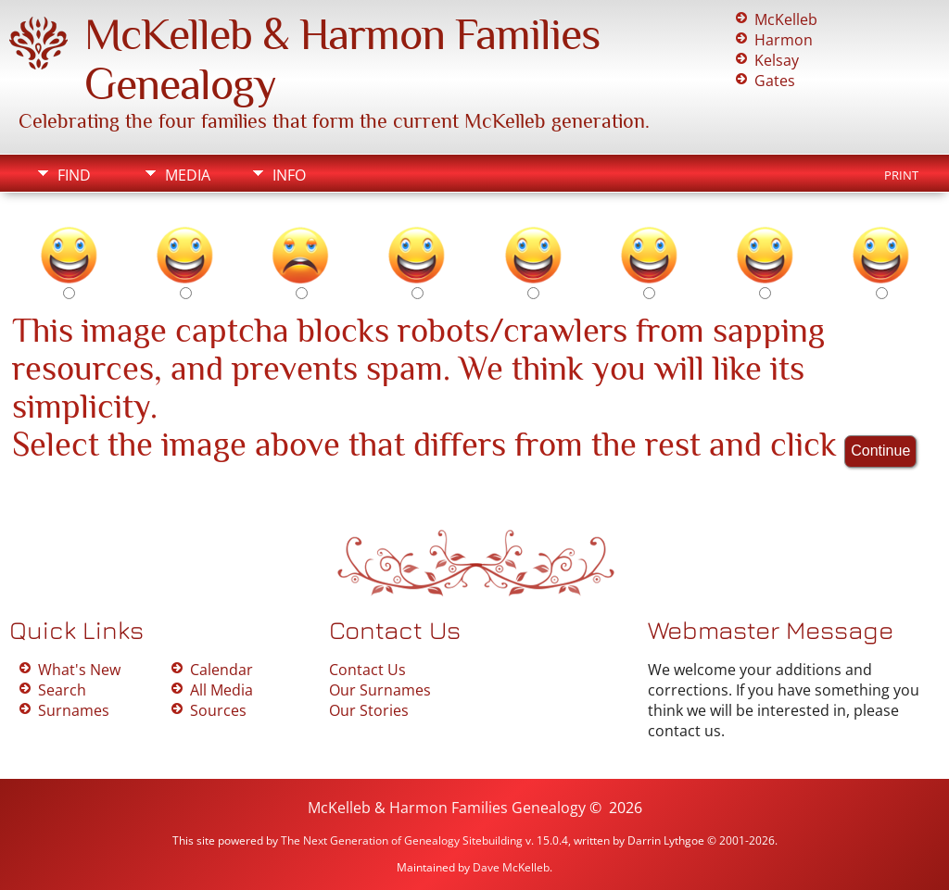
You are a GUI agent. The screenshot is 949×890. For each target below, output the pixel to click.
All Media (221, 690)
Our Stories (369, 710)
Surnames (73, 710)
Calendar (221, 669)
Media (187, 175)
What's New (79, 669)
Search (62, 690)
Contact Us (367, 669)
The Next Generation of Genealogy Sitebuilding (402, 840)
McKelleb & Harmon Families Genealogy (447, 807)
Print (901, 175)
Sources (218, 710)
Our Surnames (380, 690)
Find (74, 175)
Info (289, 175)
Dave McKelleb (511, 867)
